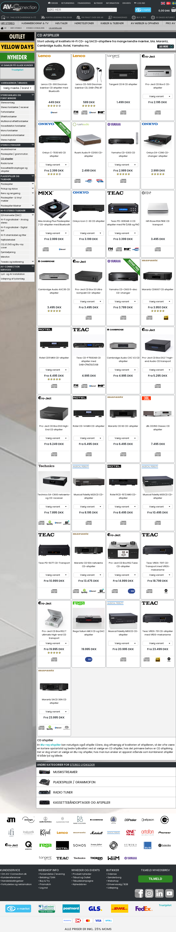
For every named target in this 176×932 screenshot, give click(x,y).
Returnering (67, 3)
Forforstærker (7, 111)
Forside (54, 3)
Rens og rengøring (10, 193)
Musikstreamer (8, 149)
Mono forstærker (9, 130)
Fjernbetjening (8, 252)
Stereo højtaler (8, 139)
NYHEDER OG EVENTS (86, 823)
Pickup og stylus (9, 188)
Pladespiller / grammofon (14, 154)
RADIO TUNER (63, 745)
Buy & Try (45, 833)
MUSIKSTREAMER (65, 725)
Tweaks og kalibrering (12, 261)
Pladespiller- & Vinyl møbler (11, 199)
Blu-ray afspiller (51, 697)
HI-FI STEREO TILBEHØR (13, 210)
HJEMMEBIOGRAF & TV (35, 23)
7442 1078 (130, 887)
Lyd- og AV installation (13, 274)
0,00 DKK (164, 10)
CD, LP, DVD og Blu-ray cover (12, 246)
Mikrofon (5, 256)
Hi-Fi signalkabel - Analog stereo (14, 221)
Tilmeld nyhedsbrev (155, 823)
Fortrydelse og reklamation (16, 837)
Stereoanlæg (8, 102)
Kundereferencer (11, 830)
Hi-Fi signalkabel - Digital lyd (14, 229)
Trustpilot (17, 69)
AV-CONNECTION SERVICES (10, 268)
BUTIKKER (112, 823)
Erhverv (127, 3)
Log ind (141, 3)
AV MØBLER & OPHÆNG (145, 23)
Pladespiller (7, 184)
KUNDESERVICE (10, 823)
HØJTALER (61, 23)
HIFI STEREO (8, 23)
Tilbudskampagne (83, 833)
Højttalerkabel (8, 239)
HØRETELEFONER (84, 23)
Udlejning (113, 840)
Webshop (113, 833)
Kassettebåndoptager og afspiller (14, 169)
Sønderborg (114, 830)
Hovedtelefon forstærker (13, 125)
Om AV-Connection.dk (14, 826)
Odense (112, 826)
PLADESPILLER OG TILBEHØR (10, 178)
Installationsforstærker (12, 135)
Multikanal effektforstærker (14, 121)
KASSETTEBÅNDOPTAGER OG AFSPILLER (81, 755)
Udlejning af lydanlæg (13, 278)
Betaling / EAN (47, 830)
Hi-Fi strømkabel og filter (13, 235)
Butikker (98, 3)
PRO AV (170, 23)
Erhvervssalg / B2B (118, 837)
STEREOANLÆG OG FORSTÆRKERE (11, 97)
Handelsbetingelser (12, 833)
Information (112, 3)
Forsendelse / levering (52, 826)
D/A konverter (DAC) (11, 215)
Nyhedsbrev (79, 837)
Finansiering (84, 3)
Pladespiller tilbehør (11, 205)
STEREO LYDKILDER (10, 145)
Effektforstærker (9, 116)
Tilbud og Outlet (81, 830)
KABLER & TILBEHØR (112, 23)
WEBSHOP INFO (48, 823)
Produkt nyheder (82, 826)
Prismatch (45, 837)
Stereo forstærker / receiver (15, 107)
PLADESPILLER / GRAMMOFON (74, 735)
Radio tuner (7, 163)
